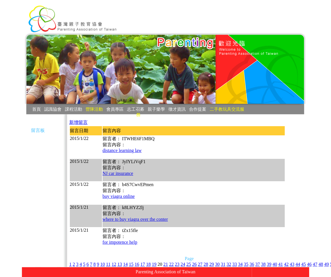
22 (171, 264)
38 (263, 264)
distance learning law (122, 150)
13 (119, 264)
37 (257, 264)
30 (217, 264)
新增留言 (78, 122)
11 (108, 264)
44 (297, 264)
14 (125, 264)
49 (326, 264)
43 (292, 264)
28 (205, 264)
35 (246, 264)
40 (274, 264)
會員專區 (115, 109)
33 (234, 264)
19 (154, 264)
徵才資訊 (177, 109)
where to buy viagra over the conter (135, 219)
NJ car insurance (118, 173)
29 (211, 264)
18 (148, 264)
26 (194, 264)
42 (286, 264)
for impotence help (120, 242)
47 (315, 264)
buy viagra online (119, 196)
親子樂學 (156, 109)
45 (303, 264)
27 (200, 264)
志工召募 (135, 109)
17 (142, 264)
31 (223, 264)
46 (309, 264)
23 (177, 264)
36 (251, 264)
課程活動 (73, 109)
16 (136, 264)
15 (131, 264)
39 (269, 264)
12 (113, 264)
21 (165, 264)
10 (102, 264)
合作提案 (197, 109)
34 (240, 264)
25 (188, 264)
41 (280, 264)
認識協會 (52, 109)
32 (228, 264)
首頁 (36, 109)
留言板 (38, 130)
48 (320, 264)
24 (182, 264)
